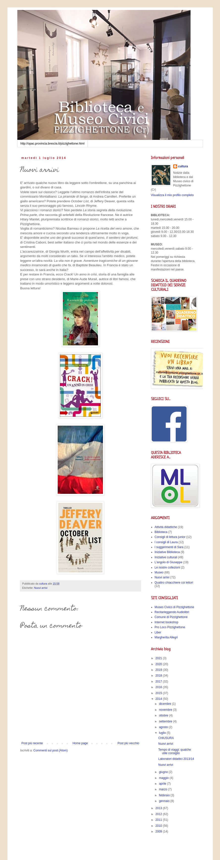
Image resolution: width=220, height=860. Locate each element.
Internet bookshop (166, 622)
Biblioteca (161, 532)
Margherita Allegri (166, 637)
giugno (164, 772)
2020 (159, 664)
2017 (159, 681)
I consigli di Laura (166, 542)
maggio (164, 778)
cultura (183, 166)
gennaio (164, 801)
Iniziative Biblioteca (167, 552)
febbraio (165, 795)
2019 (159, 670)
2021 (159, 658)
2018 (159, 675)
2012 (159, 814)
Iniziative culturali (166, 557)
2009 (159, 831)
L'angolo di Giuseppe (168, 562)
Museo (159, 572)
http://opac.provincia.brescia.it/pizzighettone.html (53, 143)
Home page (80, 743)
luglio (163, 733)
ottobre (164, 715)
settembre (166, 721)
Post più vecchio (128, 743)
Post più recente (32, 743)
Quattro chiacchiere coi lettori (174, 582)
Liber (158, 632)
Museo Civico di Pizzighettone (174, 607)
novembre (166, 710)
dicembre (165, 704)
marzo (163, 789)
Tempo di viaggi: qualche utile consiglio (174, 751)
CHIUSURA (166, 738)
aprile (163, 783)
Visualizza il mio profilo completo (172, 195)
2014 (159, 699)
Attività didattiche (166, 527)
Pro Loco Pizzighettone (170, 627)
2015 (159, 693)
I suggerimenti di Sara (169, 547)
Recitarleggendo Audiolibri (172, 612)
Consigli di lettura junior (170, 537)
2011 (159, 820)
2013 (159, 808)
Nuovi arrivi (41, 587)
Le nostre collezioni (167, 567)
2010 (159, 826)
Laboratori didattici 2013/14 (176, 759)
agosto (164, 727)
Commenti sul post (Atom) (50, 750)
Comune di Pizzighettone (171, 617)
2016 (159, 687)
